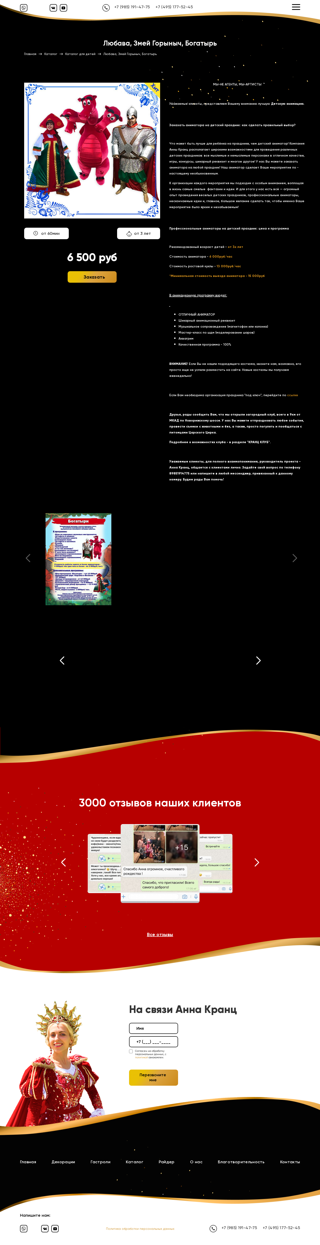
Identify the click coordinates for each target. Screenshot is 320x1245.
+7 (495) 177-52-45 (174, 6)
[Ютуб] (63, 8)
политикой (141, 1057)
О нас (196, 1161)
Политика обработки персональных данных (140, 1228)
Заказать (94, 277)
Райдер (166, 1161)
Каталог (134, 1161)
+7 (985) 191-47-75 (132, 6)
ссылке (292, 395)
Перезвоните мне (153, 1077)
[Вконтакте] (53, 8)
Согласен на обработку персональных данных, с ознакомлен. (150, 1054)
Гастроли (100, 1161)
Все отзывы (160, 934)
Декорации (63, 1161)
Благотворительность (241, 1161)
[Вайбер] (23, 8)
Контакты (290, 1161)
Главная (28, 1161)
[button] (62, 662)
